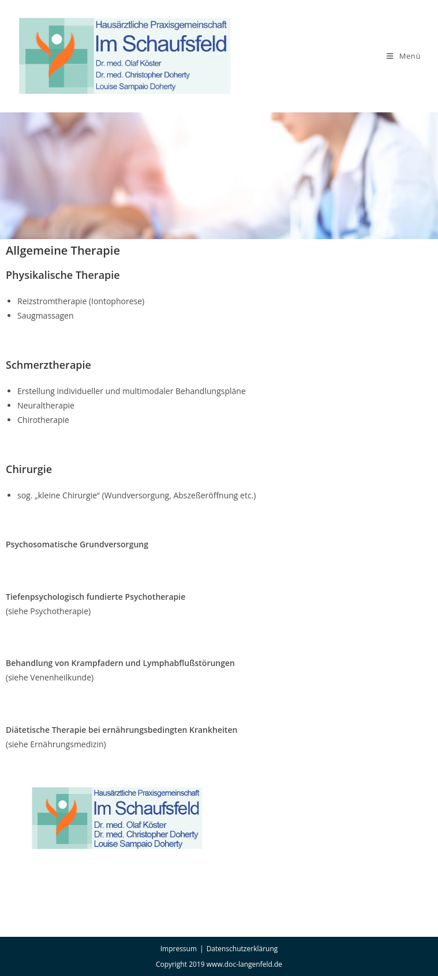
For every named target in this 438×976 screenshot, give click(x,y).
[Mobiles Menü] (404, 56)
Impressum (178, 949)
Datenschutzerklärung (242, 949)
